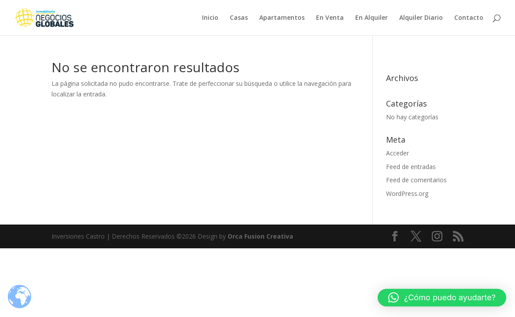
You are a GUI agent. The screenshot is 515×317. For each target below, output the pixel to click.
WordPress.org (407, 193)
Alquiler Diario (421, 18)
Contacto (468, 18)
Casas (239, 18)
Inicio (210, 18)
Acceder (397, 153)
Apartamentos (282, 18)
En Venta (330, 18)
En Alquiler (371, 18)
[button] (442, 297)
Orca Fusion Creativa (260, 236)
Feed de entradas (411, 166)
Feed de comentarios (416, 180)
